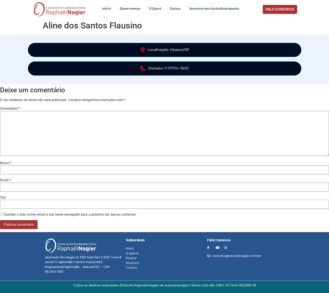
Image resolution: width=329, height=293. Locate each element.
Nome (5, 163)
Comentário (10, 108)
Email (5, 180)
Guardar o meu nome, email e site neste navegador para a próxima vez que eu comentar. (70, 214)
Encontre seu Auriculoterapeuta (214, 8)
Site (3, 197)
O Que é (155, 8)
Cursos (175, 8)
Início (106, 8)
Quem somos (130, 8)
